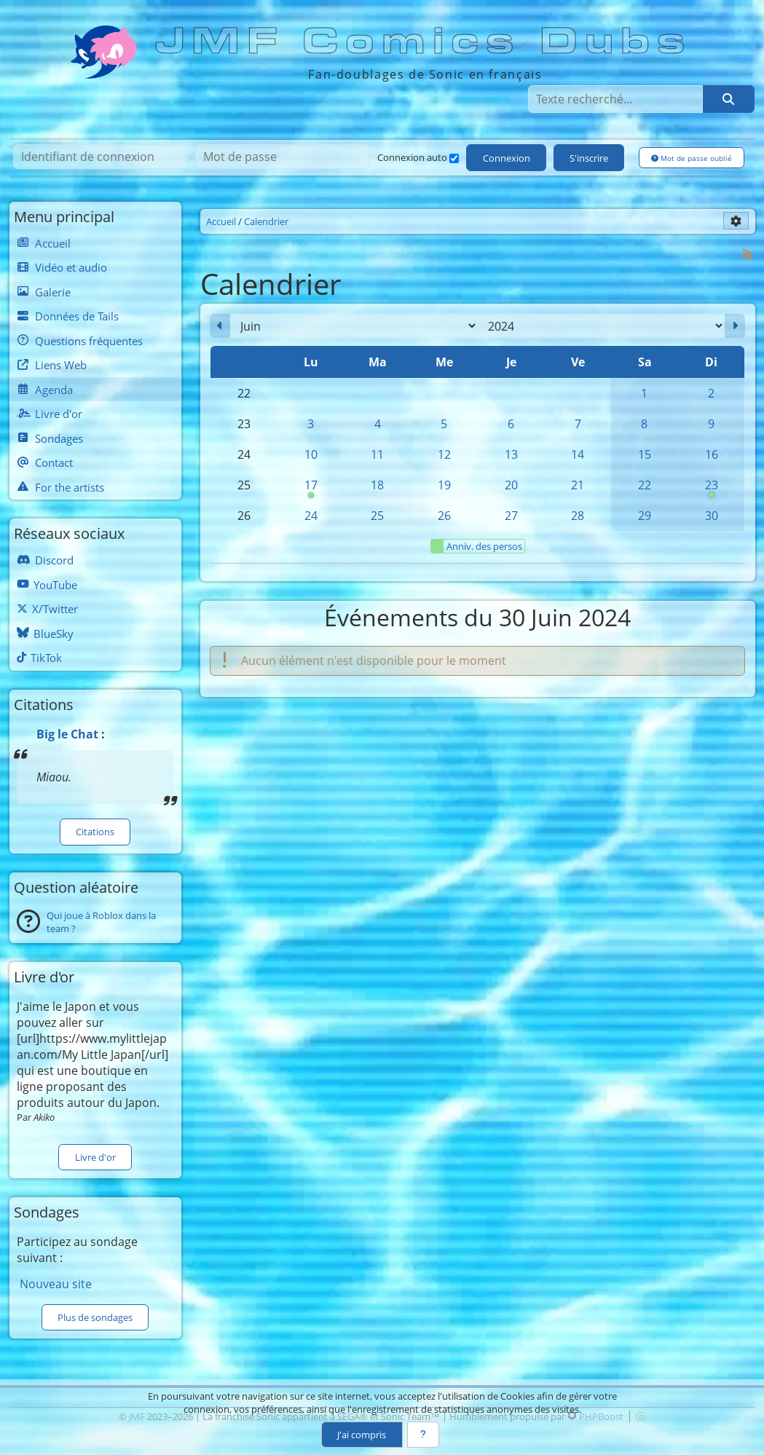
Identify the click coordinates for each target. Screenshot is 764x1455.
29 (644, 516)
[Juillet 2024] (735, 326)
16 (711, 454)
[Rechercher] (728, 99)
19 (444, 485)
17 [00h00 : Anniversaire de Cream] (310, 488)
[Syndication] (747, 253)
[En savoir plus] (423, 1435)
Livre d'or (95, 1157)
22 (644, 485)
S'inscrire (589, 158)
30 (711, 516)
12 (444, 454)
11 (377, 454)
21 (577, 485)
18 (377, 485)
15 (644, 454)
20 (511, 485)
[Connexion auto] (454, 158)
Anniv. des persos (476, 546)
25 (377, 516)
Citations (95, 831)
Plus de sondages (95, 1317)
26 (444, 516)
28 (577, 516)
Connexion (506, 158)
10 (311, 454)
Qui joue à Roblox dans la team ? (101, 922)
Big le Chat (67, 734)
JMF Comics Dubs (424, 41)
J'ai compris (361, 1434)
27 (511, 516)
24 (311, 516)
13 (511, 454)
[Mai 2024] (220, 326)
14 (577, 454)
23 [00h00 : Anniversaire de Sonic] (711, 488)
